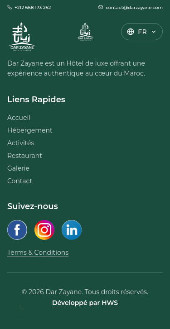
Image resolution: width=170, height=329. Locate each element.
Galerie (18, 168)
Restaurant (24, 156)
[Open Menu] (17, 32)
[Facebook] (17, 230)
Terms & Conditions (37, 252)
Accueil (18, 118)
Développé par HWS (85, 303)
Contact (19, 181)
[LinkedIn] (72, 230)
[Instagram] (44, 230)
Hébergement (30, 130)
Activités (20, 143)
